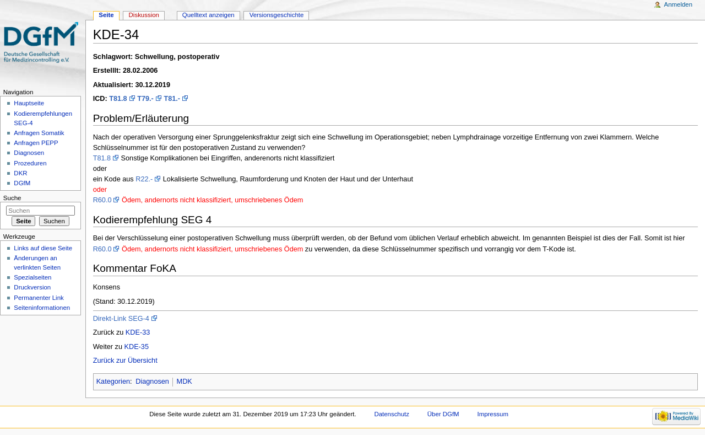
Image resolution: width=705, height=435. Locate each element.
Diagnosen (152, 381)
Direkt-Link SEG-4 (121, 319)
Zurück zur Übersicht (125, 360)
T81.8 (118, 99)
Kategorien (113, 381)
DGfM (22, 183)
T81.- (172, 99)
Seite (106, 15)
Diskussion (144, 15)
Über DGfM (443, 414)
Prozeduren (30, 163)
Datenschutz (391, 414)
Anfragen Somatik (39, 133)
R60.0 (102, 200)
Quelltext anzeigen (208, 15)
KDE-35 (136, 347)
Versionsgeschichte (277, 15)
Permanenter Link (38, 297)
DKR (20, 173)
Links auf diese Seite (43, 248)
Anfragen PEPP (36, 142)
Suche (12, 198)
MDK (184, 381)
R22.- (144, 179)
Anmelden (678, 4)
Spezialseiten (32, 277)
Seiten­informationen (42, 307)
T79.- (145, 99)
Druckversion (32, 287)
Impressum (492, 414)
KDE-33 (138, 332)
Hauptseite (29, 103)
